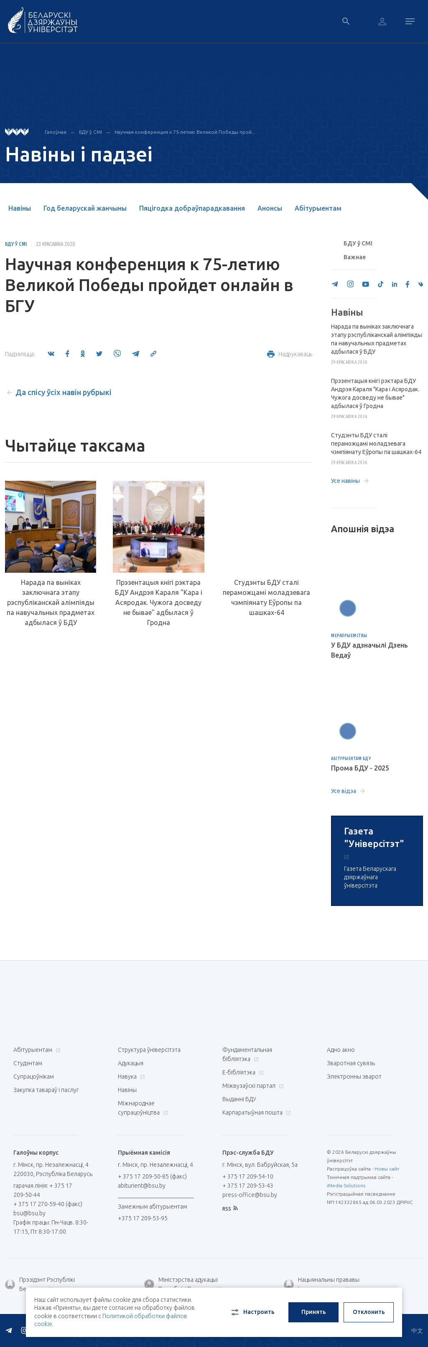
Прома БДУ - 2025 (360, 768)
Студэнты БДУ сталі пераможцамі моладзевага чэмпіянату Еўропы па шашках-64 (266, 597)
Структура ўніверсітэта (149, 1049)
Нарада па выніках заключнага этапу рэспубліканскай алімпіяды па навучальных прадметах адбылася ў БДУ (50, 602)
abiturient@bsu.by (142, 1185)
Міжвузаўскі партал (252, 1085)
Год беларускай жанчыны (85, 208)
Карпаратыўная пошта (255, 1112)
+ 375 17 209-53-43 (247, 1185)
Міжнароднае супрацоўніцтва (143, 1108)
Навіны (19, 208)
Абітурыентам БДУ (351, 758)
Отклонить (369, 1312)
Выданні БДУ (239, 1099)
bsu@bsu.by (29, 1213)
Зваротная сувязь (351, 1063)
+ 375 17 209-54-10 (247, 1176)
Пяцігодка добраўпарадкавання (192, 208)
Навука (130, 1076)
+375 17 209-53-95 (143, 1218)
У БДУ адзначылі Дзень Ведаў (369, 650)
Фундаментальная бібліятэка (247, 1054)
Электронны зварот (354, 1076)
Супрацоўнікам (33, 1076)
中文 (417, 1330)
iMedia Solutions (346, 1185)
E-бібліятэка (242, 1072)
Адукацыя (130, 1063)
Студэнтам (27, 1063)
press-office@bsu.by (249, 1194)
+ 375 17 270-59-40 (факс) (47, 1204)
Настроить (252, 1312)
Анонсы (269, 208)
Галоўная (55, 132)
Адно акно (341, 1049)
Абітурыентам (318, 208)
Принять (313, 1312)
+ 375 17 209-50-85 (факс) (152, 1176)
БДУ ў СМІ (90, 132)
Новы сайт (386, 1168)
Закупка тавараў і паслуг (46, 1090)
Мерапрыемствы (349, 635)
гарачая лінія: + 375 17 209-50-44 (42, 1190)
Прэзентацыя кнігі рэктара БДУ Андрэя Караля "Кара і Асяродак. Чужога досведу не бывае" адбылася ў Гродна (158, 602)
